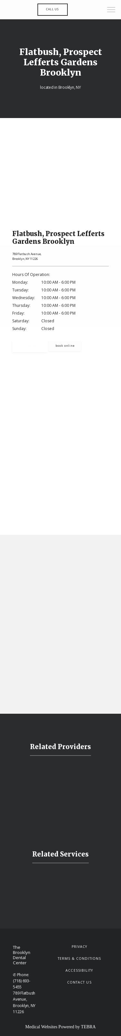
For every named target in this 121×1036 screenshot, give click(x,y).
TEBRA (88, 1026)
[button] (111, 10)
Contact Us (79, 982)
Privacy (79, 946)
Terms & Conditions (79, 958)
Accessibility (79, 970)
